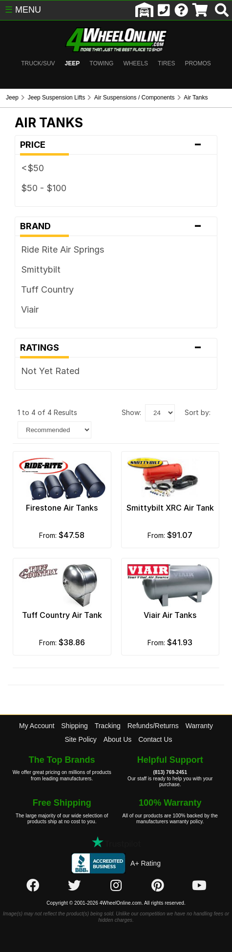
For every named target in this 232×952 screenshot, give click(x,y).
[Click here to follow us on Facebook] (32, 885)
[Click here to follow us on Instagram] (116, 885)
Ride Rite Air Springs (62, 249)
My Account (36, 726)
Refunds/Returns (153, 726)
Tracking (108, 726)
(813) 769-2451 (170, 772)
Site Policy (81, 739)
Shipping (74, 726)
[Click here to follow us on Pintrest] (158, 885)
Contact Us (155, 739)
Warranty (199, 726)
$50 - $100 (43, 188)
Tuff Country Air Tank (62, 615)
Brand (116, 226)
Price (116, 145)
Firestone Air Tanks (62, 508)
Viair (30, 309)
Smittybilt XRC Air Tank (170, 508)
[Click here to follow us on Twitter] (74, 885)
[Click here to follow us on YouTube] (199, 885)
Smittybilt (41, 269)
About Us (118, 739)
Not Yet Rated (50, 371)
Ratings (116, 347)
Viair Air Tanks (170, 615)
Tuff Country (47, 289)
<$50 (32, 168)
